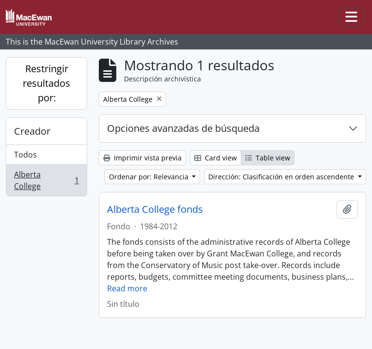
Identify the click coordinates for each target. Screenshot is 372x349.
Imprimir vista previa (142, 157)
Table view (267, 157)
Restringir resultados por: (46, 83)
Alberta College (46, 180)
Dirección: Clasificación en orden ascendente (282, 176)
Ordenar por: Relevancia (149, 176)
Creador (32, 131)
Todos (25, 154)
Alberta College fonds (155, 209)
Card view (215, 157)
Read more (127, 288)
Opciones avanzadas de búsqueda (183, 128)
